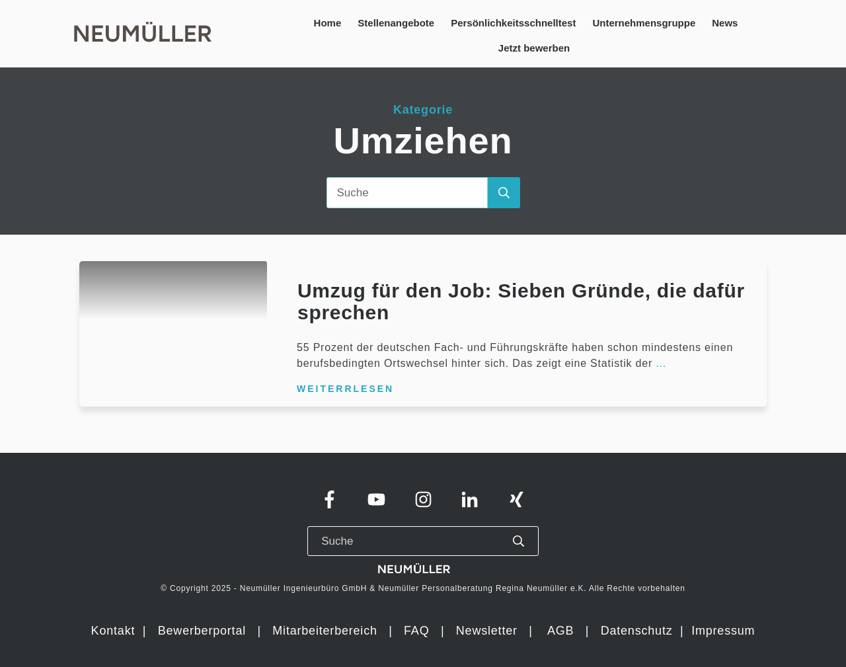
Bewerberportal (202, 630)
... (661, 363)
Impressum (723, 630)
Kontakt (113, 630)
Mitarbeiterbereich (326, 630)
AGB (560, 630)
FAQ (416, 630)
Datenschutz (639, 630)
